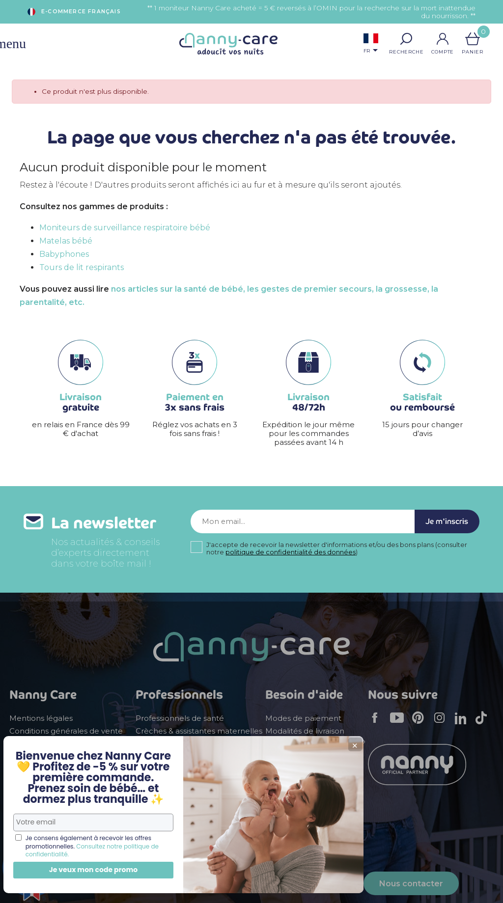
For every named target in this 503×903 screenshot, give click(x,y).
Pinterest (421, 724)
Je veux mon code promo (73, 870)
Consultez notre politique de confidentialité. (72, 846)
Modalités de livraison (304, 731)
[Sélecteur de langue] (371, 44)
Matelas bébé (65, 241)
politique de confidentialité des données (290, 557)
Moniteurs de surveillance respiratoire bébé (124, 227)
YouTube (399, 724)
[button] (406, 38)
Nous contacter (411, 883)
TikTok (484, 724)
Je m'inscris (441, 524)
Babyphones (64, 254)
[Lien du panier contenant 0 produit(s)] (472, 38)
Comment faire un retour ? (315, 743)
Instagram (442, 724)
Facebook (378, 724)
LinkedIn (463, 724)
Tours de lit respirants (81, 267)
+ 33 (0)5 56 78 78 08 (274, 888)
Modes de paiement (303, 718)
